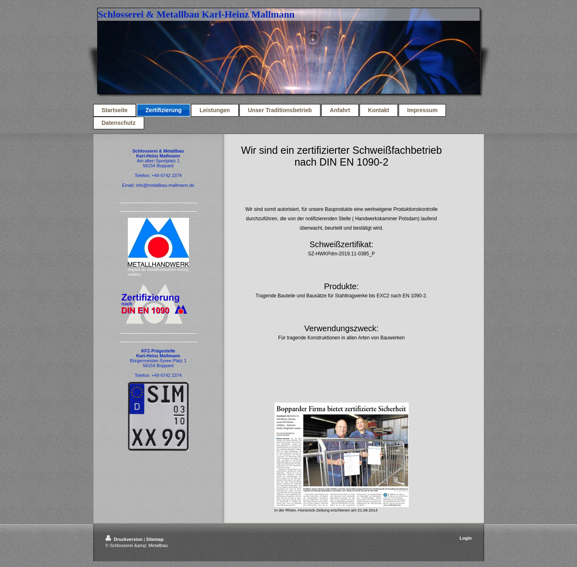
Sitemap (155, 539)
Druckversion (124, 539)
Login (466, 538)
